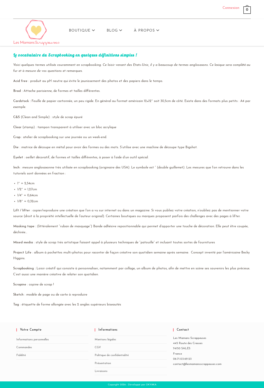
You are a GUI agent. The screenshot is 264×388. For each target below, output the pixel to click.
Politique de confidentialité (112, 355)
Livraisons (101, 371)
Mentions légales (105, 339)
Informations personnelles (32, 339)
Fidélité (21, 355)
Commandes (24, 347)
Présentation (103, 363)
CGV (98, 347)
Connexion (231, 8)
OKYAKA (151, 384)
